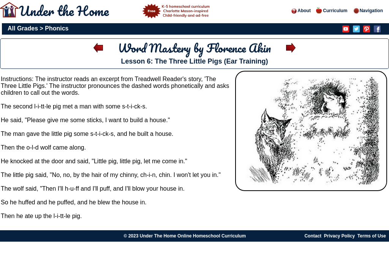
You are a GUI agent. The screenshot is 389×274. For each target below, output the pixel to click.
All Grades (23, 28)
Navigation (368, 10)
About (301, 10)
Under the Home (115, 10)
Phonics (56, 28)
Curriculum (331, 10)
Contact (312, 236)
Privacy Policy (339, 236)
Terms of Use (371, 236)
